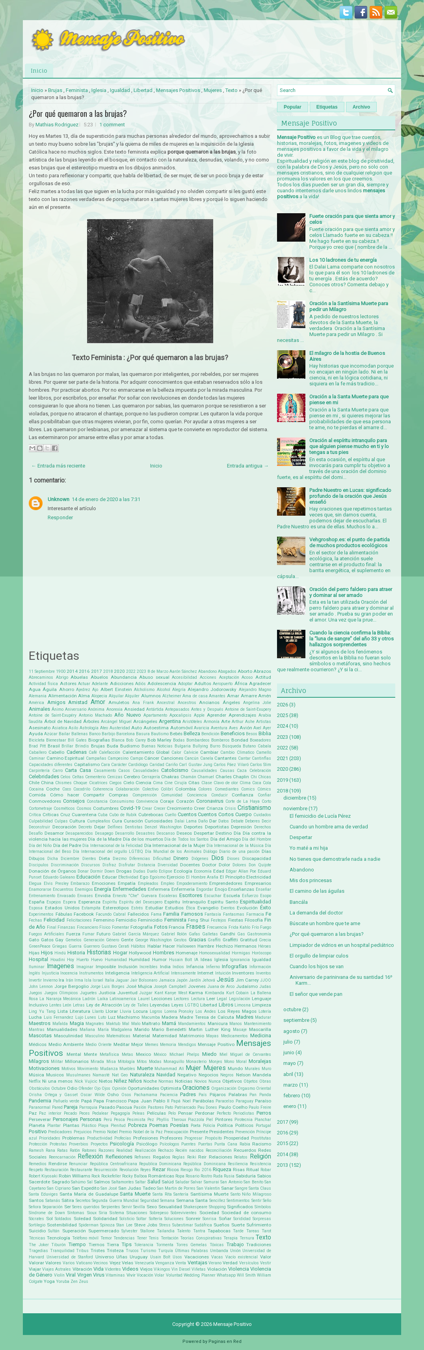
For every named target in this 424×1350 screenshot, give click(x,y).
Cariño (172, 764)
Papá (86, 1101)
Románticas (161, 1176)
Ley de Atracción (104, 1005)
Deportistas (217, 827)
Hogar (120, 953)
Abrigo (62, 677)
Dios (217, 858)
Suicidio (37, 1231)
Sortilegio (37, 1225)
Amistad (77, 702)
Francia (176, 927)
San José (108, 1188)
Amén (264, 695)
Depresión (241, 827)
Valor (265, 1257)
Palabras (238, 1094)
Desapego (104, 833)
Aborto (245, 671)
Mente (90, 1054)
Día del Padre (67, 845)
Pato (169, 1107)
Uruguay (139, 1257)
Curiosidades (159, 821)
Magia (77, 1023)
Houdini (57, 959)
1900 (60, 671)
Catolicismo (174, 770)
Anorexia (114, 709)
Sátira (67, 1200)
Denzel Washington (163, 827)
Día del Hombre (256, 839)
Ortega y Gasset (61, 1094)
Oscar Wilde (92, 1094)
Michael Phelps (184, 1054)
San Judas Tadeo (136, 1188)
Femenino (103, 920)
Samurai (211, 1182)
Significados (240, 1206)
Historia (76, 953)
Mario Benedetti (169, 1029)
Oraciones (196, 1087)
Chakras (170, 776)
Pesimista (136, 1119)
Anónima (96, 709)
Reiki (191, 1157)
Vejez (115, 1263)
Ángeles (231, 702)
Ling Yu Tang (42, 1011)
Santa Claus (260, 1188)
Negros (227, 1075)
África (240, 683)
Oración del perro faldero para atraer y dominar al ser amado (350, 592)
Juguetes (88, 992)
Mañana (87, 1029)
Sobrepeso (159, 1212)
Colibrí (167, 789)
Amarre (249, 695)
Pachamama (145, 1094)
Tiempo (77, 1244)
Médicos (37, 1044)
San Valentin (208, 1188)
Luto (102, 1017)
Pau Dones (207, 1107)
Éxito (265, 908)
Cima (158, 782)
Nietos (105, 1081)
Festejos (218, 920)
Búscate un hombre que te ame (325, 923)
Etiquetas (327, 107)
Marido (141, 1029)
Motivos (68, 1068)
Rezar (159, 1169)
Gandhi (227, 934)
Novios (200, 1081)
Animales (39, 709)
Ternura (247, 1238)
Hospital (38, 959)
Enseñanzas (241, 889)
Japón (182, 980)
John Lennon (41, 986)
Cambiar (209, 752)
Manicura (218, 1023)
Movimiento (87, 1068)
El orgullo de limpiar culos (319, 956)
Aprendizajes (242, 715)
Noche (150, 1081)
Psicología (122, 1144)
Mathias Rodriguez (56, 125)
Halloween (186, 946)
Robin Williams (74, 1176)
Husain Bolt (180, 959)
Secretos (83, 1200)
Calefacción (109, 752)
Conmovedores (45, 801)
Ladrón (88, 998)
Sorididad (242, 1218)
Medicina (260, 1035)
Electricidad (258, 877)
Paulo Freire (260, 1107)
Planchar (263, 1119)
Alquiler (132, 695)
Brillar (67, 746)
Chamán (188, 776)
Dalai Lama (186, 821)
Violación (217, 1269)
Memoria (168, 1044)
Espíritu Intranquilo (184, 902)
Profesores (171, 1138)
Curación (133, 821)
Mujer (193, 1068)
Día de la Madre (104, 839)
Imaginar (84, 966)
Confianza (242, 795)
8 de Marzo (157, 671)
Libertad (143, 90)
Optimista (170, 1088)
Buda (112, 746)
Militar (57, 1061)
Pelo (172, 1113)
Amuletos (118, 702)
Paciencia (169, 1094)
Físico (104, 927)
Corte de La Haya (242, 801)
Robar (265, 1169)
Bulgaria (183, 746)
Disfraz (109, 864)
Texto (231, 90)
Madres (244, 1017)
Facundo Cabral (111, 914)
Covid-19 (130, 808)
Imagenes (60, 966)
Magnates (95, 1023)
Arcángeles (145, 721)
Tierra (113, 1244)
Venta (180, 1263)
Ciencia (143, 782)
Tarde (238, 1231)
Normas (165, 1081)
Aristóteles (192, 721)
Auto (136, 727)
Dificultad (162, 858)
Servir (127, 1206)
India (165, 966)
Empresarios (258, 883)
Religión (260, 1156)
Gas (241, 934)
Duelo (152, 871)
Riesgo (186, 1169)
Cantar (244, 758)
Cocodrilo (81, 789)
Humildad (139, 959)
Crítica (35, 814)
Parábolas (203, 1101)
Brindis (82, 746)
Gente (127, 940)
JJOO (265, 980)
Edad (218, 871)
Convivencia (147, 801)
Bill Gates (77, 740)
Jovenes (197, 986)
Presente (199, 1131)
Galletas (210, 934)
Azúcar (51, 733)
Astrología (89, 727)
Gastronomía (259, 934)
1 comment (112, 125)
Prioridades (49, 1138)
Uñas (121, 1257)
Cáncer (151, 758)
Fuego (265, 927)
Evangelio (207, 908)
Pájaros (218, 1094)
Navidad (165, 1075)
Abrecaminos (41, 677)
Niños (135, 1081)
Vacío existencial (241, 1257)
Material (141, 1035)
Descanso (165, 833)
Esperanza (89, 902)
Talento (183, 1231)
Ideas (206, 959)
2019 (282, 780)
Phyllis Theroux (171, 1119)
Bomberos (220, 740)
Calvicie (191, 752)
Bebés (176, 733)
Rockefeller (111, 1176)
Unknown (58, 499)
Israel (98, 980)
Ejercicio (175, 877)
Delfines (115, 827)
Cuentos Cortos (216, 814)
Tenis (154, 1238)
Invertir (35, 980)
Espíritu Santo (223, 902)
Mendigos (187, 1044)
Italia (109, 980)
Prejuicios (83, 1131)
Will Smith (246, 1275)
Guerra (75, 946)
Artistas (263, 721)
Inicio (39, 70)
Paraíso (263, 1101)
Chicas (264, 776)
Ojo (97, 1088)
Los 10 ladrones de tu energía (343, 260)
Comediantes (227, 789)
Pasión (140, 1107)
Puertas (205, 1144)
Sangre (241, 1188)
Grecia (265, 940)
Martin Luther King (209, 1029)
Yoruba (62, 1281)
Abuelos (99, 677)
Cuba (103, 814)
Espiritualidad (255, 902)
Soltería (155, 1218)
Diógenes (200, 858)
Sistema (117, 1212)
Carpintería (39, 770)
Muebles (127, 1068)
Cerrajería (150, 776)
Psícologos (169, 1144)
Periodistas (243, 1113)
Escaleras (168, 895)
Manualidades (62, 1029)
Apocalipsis (180, 715)
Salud (153, 1182)
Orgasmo (246, 1088)
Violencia (238, 1269)
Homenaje (186, 953)
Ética (190, 908)
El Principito (232, 877)
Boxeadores (260, 740)
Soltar (141, 1218)
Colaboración (127, 789)
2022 (131, 671)
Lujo (79, 1017)
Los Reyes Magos (237, 1011)
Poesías (179, 1125)
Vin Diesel (180, 1269)
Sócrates (36, 1218)
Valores (53, 1263)
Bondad (239, 740)
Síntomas (75, 1212)
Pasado (107, 1107)
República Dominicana (204, 1163)
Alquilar (116, 695)
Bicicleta (37, 740)
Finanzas (66, 927)
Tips (127, 1244)
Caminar (37, 758)
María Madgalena (115, 1029)
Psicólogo (146, 1144)
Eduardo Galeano (59, 877)
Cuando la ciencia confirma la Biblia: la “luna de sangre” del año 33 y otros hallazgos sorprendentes (351, 639)
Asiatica (59, 727)
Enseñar (263, 889)
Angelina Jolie (257, 702)
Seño (267, 1200)
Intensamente (183, 973)
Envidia (103, 895)
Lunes (90, 1017)
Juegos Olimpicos (61, 992)
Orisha (35, 1094)
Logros (156, 1011)
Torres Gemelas (191, 1244)
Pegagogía (120, 1113)
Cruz (65, 814)
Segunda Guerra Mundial (115, 1200)
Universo (104, 1257)
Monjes (215, 1061)
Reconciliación (219, 1150)
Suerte (238, 1225)
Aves (233, 727)
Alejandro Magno (255, 689)
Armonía (211, 721)
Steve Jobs (145, 1225)
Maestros (39, 1023)
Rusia (229, 1176)
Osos (126, 1094)
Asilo (73, 727)
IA (196, 959)
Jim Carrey (247, 980)
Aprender (216, 715)
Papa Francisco (109, 1101)
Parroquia (88, 1107)
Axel (257, 727)
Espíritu (109, 902)
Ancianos (209, 702)
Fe (268, 914)
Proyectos (99, 1144)
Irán (69, 980)
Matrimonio (191, 1035)
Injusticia (50, 973)
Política (225, 1125)
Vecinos (100, 1263)
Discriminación (65, 864)
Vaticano (84, 1263)
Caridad (156, 764)
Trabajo (235, 1244)
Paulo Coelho (233, 1107)
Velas (127, 1263)
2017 (96, 671)
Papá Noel (181, 1101)
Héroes (264, 946)
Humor (159, 959)
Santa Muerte (135, 1194)
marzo (290, 1085)
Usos (177, 1257)
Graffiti (214, 940)
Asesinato (39, 727)
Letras (79, 1005)
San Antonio (231, 1182)
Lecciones (161, 998)
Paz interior (50, 1113)
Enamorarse (40, 889)
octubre (292, 1009)
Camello (263, 752)
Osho (113, 1094)
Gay (59, 940)
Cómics (264, 789)
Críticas (51, 814)
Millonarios (77, 1061)
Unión (235, 1250)
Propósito (213, 1138)
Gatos (47, 940)
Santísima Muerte (209, 1194)
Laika (102, 998)
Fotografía (141, 927)
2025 (282, 715)
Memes (151, 1044)
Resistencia (260, 1163)
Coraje (167, 801)
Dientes (89, 858)
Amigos (56, 702)
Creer (199, 808)
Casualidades (146, 770)
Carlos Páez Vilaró (231, 764)
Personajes (65, 1119)
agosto (291, 1031)
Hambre (205, 946)
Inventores (243, 973)
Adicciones (122, 683)
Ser (67, 1206)
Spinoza (107, 1225)
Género (112, 940)
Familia (171, 914)
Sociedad (209, 1212)
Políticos (244, 1125)
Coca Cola (261, 782)
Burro (215, 746)
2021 (282, 758)
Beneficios (233, 733)
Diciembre (70, 858)
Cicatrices (98, 782)
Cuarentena (84, 814)
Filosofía (254, 920)
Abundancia (124, 677)
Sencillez (217, 1200)
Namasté (101, 1075)
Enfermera (159, 889)
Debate (237, 821)
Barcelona (125, 733)
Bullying (200, 746)
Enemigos (84, 889)
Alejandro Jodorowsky (212, 689)
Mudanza (109, 1068)
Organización (223, 1088)
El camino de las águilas (317, 891)
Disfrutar (127, 864)
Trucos (132, 1250)
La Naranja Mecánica (60, 998)
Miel (223, 1054)
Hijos (47, 953)
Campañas (96, 758)
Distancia (146, 864)
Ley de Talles (135, 1005)
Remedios (37, 1163)
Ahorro (66, 689)
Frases (195, 926)
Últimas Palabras (191, 1250)
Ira (61, 980)
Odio (72, 1088)
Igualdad (120, 90)
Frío (255, 927)
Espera (69, 902)
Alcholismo (144, 689)
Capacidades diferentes (51, 764)
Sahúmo (78, 1182)
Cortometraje (40, 808)
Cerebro (132, 776)
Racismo (261, 1144)
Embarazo (80, 883)
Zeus (83, 1281)
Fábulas (64, 914)
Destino (224, 833)
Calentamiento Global (146, 752)
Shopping (217, 1206)
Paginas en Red (225, 1341)
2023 (141, 671)
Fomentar (120, 927)
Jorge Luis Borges (107, 986)
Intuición (223, 973)
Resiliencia (238, 1163)
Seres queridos (86, 1206)
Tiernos (96, 1244)
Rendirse (57, 1163)
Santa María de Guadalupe (89, 1194)
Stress (165, 1225)
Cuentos (187, 814)
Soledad (82, 1218)
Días (266, 851)
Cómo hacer (64, 795)
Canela (206, 758)
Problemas (73, 1138)
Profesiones (145, 1138)
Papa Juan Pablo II (148, 1101)
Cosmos (83, 808)
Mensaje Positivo (216, 1044)
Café (93, 752)
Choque (80, 782)
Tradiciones (258, 1244)
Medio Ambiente (66, 1044)
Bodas (179, 740)
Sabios (264, 1176)
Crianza (214, 808)
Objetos (251, 1081)
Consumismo (122, 801)
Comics (248, 789)
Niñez (120, 1081)
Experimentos (41, 914)
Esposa (36, 908)
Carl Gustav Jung (195, 764)
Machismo (128, 1017)
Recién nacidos (189, 1150)
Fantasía (213, 914)
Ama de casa (194, 695)
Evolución (247, 908)
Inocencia (69, 973)
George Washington (153, 940)
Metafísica (109, 1054)
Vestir (265, 1263)
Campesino (118, 758)
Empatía (127, 883)
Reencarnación (62, 1157)
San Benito (253, 1182)
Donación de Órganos (52, 871)
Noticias (183, 1081)
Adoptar (185, 683)
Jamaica (167, 980)
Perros (264, 1113)
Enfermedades (129, 889)
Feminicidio (150, 920)
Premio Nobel (105, 1131)
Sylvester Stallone (137, 1231)
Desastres (145, 833)
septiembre (296, 1020)
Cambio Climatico (237, 752)
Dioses (233, 858)
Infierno (213, 966)
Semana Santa (192, 1200)
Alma (84, 695)
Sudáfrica (203, 1225)
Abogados (227, 671)
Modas (155, 1061)
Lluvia (125, 1011)
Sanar (227, 1188)
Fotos (160, 927)
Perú (108, 1119)
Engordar (204, 889)
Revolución (129, 1169)
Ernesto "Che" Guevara (134, 895)
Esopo (265, 895)
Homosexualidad (214, 953)
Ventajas (197, 1263)
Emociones (103, 883)
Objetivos (232, 1081)
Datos (223, 821)
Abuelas (79, 677)
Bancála (299, 902)
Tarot (266, 1231)
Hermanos (245, 946)
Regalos (161, 1157)
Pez (150, 1119)
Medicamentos (234, 1035)
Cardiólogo (138, 764)
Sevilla (139, 1206)
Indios (178, 966)
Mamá (169, 1023)
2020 (119, 671)
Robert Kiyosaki (43, 1176)
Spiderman (89, 1225)
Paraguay (244, 1101)
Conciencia (197, 795)
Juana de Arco (221, 986)
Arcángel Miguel (116, 721)
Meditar (121, 1044)
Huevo (96, 959)
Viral (71, 1275)
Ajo (95, 689)
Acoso (247, 677)
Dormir (96, 871)
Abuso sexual (154, 677)
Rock (95, 1176)
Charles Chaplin (232, 776)
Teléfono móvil (85, 1238)
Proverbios (78, 1144)
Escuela (231, 895)
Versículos (249, 1263)
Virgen (84, 1275)
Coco (66, 789)
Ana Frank (143, 702)
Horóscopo (261, 953)
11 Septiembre (42, 671)
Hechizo (224, 946)
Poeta (196, 1125)
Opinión (119, 1088)
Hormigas (241, 953)
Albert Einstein (116, 689)
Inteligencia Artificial (150, 973)
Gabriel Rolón (174, 934)
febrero (291, 1095)
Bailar (64, 733)
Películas (156, 1113)
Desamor (54, 833)
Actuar (84, 683)
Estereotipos (116, 908)
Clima (245, 782)
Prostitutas (261, 1138)
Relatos (240, 1157)
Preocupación (176, 1131)
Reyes (145, 1169)
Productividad (99, 1138)
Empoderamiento (192, 883)
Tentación (170, 1238)
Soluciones (174, 1218)
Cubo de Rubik (123, 814)
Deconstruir (39, 827)
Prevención (245, 1131)
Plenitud (118, 1125)
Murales (252, 1068)
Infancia (195, 966)
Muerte (145, 1068)
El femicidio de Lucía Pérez (320, 816)
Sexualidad (170, 1206)
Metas (127, 1054)
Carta (71, 770)
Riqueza (222, 1169)
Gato (34, 940)
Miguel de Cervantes (250, 1054)
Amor (98, 702)
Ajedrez (83, 689)
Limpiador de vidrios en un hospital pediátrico (342, 945)
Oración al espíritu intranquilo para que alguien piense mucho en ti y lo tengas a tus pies (349, 446)
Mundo (235, 1068)
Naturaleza (142, 1075)
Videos (130, 1269)
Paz (33, 1113)
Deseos (184, 833)
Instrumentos (91, 973)
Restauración (57, 1169)
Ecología (183, 871)
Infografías (234, 966)
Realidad (124, 1150)
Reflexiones (119, 1157)
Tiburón (58, 1244)
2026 (282, 705)
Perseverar (40, 1119)
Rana (50, 1150)
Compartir (93, 795)
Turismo (148, 1250)
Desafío (36, 833)
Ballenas (79, 733)
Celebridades (44, 776)
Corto (266, 801)
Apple (199, 715)
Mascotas (40, 1035)
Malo (135, 1023)
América (36, 702)
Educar (109, 877)
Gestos (180, 940)
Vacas (217, 1257)
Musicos (55, 1075)
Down (109, 871)
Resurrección (105, 1169)
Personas (90, 1119)
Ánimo (57, 709)
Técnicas (37, 1238)
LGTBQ (192, 1005)
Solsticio (126, 1218)
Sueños (221, 1225)
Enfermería (183, 889)
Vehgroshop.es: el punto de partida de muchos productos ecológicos (349, 542)
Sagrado (61, 1182)
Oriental (263, 1088)
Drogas (124, 871)
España (37, 902)
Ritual (252, 1169)
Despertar (204, 833)
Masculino (94, 1035)
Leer (210, 998)
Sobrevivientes (184, 1212)
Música (36, 1075)
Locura (140, 1011)
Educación (88, 877)
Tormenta (164, 1244)
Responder (60, 517)
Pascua (124, 1107)
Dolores (239, 864)
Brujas (55, 90)
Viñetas (199, 1269)
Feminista (77, 90)
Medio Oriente (99, 1044)
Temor (106, 1238)
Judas (265, 986)
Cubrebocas (150, 814)
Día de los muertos (143, 839)
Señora (35, 1206)
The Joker (39, 1244)
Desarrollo (124, 833)
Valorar (36, 1263)
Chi (254, 776)
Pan (253, 1094)
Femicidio (126, 920)
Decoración (64, 827)
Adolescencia (161, 683)
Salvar (196, 1182)
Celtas (78, 776)
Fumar (88, 934)
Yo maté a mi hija (309, 848)
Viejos (146, 1269)
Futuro (103, 934)
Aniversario (75, 709)
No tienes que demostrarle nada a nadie (335, 859)
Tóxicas (217, 1244)
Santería (180, 1194)
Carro (57, 770)
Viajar (35, 1269)
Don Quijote (260, 864)
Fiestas (235, 920)
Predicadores (60, 1131)
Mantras (37, 1029)
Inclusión (128, 966)
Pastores (156, 1107)
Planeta (37, 1125)
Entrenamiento (42, 895)
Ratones (89, 1150)
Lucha (35, 1017)
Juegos (35, 992)
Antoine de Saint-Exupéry (52, 715)
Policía (209, 1125)
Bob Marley (159, 740)
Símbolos (263, 1206)
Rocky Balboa (134, 1176)
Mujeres (213, 90)
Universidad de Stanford (69, 1257)
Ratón (75, 1150)
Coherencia (103, 789)
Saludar (182, 1182)
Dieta (104, 858)
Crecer (160, 808)
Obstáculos (39, 1088)
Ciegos (115, 782)
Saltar (140, 1182)
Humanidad (116, 959)
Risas (239, 1169)
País (203, 1094)
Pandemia (40, 1101)
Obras (265, 1081)
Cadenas (77, 752)
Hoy (70, 959)
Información (260, 966)
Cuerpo (243, 814)
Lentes (55, 1005)
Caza (242, 770)
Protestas (58, 1144)
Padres (188, 1094)
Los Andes (205, 1011)
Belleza (192, 733)
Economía (203, 871)
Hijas (34, 953)
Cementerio (95, 776)
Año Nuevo (127, 715)
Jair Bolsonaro (143, 980)
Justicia (107, 992)
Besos (251, 733)
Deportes (193, 827)
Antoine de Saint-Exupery (248, 709)
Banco (94, 733)
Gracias (197, 940)
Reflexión (90, 1156)
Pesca (119, 1119)
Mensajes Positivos (178, 90)
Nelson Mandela (253, 1075)
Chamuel (205, 776)
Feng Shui (198, 920)
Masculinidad (68, 1035)
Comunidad (171, 795)
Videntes (113, 1269)
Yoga (49, 1281)
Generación (94, 940)
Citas (193, 782)
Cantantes (225, 758)
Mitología (126, 1061)
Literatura (80, 1011)
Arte (225, 721)
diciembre (294, 798)
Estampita (91, 908)
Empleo (167, 883)
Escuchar (212, 895)
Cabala (264, 746)
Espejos (53, 902)
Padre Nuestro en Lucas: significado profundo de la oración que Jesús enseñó (350, 496)
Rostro (206, 1176)
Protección (38, 1144)
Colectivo (150, 789)
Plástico (89, 1125)
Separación (53, 1206)
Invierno (50, 980)
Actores (68, 683)
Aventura (219, 727)
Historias (99, 952)
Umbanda (219, 1250)
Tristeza (115, 1250)
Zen (74, 1281)
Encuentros (63, 889)
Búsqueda (231, 746)
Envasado (66, 895)
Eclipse (165, 871)
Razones (106, 1150)
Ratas (62, 1150)
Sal (90, 1182)
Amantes (217, 695)
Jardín (195, 980)
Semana (167, 1200)
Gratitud (248, 940)
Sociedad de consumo (246, 1212)
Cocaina (36, 789)
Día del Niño (40, 845)
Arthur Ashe (243, 721)
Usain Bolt (160, 1257)
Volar (159, 1275)
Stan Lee (124, 1225)
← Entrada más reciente (58, 466)
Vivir (131, 1275)
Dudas (139, 871)
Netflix (35, 1081)
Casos (124, 770)
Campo (136, 758)
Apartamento (155, 715)
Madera (170, 1017)
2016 (84, 671)
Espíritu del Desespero (140, 902)
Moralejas (260, 1061)
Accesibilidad (184, 677)
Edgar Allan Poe (241, 871)
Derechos (262, 827)
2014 (72, 671)
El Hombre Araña (202, 877)
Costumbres (106, 808)
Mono (229, 1061)
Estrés (137, 908)
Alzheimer (171, 695)
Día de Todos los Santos (186, 839)
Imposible (106, 966)
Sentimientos (238, 1200)
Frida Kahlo (239, 927)
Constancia (97, 801)
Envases (85, 895)
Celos (65, 776)
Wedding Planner (199, 1275)
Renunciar (78, 1163)
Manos (235, 1023)
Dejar (99, 827)
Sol (49, 1218)
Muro (266, 1068)
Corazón (185, 801)
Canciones (172, 758)
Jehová (208, 980)
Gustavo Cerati (115, 946)
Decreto (85, 827)
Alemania (37, 695)
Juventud (127, 992)
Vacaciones (196, 1257)
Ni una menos (57, 1081)
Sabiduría (246, 1176)
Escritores (190, 895)
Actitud (263, 677)
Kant (158, 992)
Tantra (199, 1231)
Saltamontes (123, 1182)
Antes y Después (207, 709)
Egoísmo (158, 877)
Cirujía (180, 782)
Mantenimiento (257, 1023)
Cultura (77, 821)
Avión (246, 727)
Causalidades (204, 770)
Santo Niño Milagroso (251, 1194)
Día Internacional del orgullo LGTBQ (108, 851)
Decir (266, 821)
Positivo (38, 1131)
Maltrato (151, 1023)
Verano (214, 1263)
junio (288, 1052)
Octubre (58, 1088)
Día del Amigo (225, 839)
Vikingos (162, 1269)
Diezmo (119, 858)
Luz (111, 1017)
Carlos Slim (260, 764)
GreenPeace (39, 946)
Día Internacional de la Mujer (174, 845)
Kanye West (176, 992)
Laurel (144, 998)
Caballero (37, 752)
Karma (196, 992)
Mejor (137, 1044)
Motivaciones (44, 1068)
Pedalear (100, 1113)
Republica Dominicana (160, 1163)
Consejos (74, 801)
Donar (83, 871)
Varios (69, 1263)
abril (288, 1074)
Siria (103, 1212)
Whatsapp (226, 1275)
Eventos (228, 908)
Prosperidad (236, 1138)
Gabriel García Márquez (135, 934)
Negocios (208, 1075)
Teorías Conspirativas (200, 1238)
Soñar (225, 1218)
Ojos (106, 1088)
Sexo (152, 1206)
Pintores (223, 1119)
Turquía (165, 1250)
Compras (118, 795)
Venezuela (144, 1263)
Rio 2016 (202, 1169)
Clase (206, 782)
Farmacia (255, 914)
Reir (202, 1157)
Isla (87, 980)
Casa (85, 770)
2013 (282, 1165)
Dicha (52, 858)
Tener (142, 1238)
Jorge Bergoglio (71, 986)
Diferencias (139, 858)
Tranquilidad (62, 1250)
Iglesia (98, 90)
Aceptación (229, 677)
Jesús (225, 979)
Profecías (122, 1138)
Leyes (177, 1005)
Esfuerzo (250, 895)
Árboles (91, 721)
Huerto (82, 959)
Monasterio (196, 1061)
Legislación (239, 998)
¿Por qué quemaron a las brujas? (78, 113)
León (67, 1005)
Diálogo (210, 851)
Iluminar (37, 966)
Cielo (128, 782)
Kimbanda (214, 992)
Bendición (210, 733)
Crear (147, 808)
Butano (249, 746)
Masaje (240, 1029)
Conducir (219, 795)
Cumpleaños (98, 821)
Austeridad (120, 727)
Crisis (230, 808)
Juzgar (145, 992)
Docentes (190, 864)
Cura (117, 821)
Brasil (54, 746)
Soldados (63, 1218)
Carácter (119, 764)
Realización (145, 1150)
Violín (59, 1275)
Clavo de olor (226, 782)
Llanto (98, 1011)
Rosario (192, 1176)
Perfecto (224, 1113)
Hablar (154, 946)
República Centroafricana (113, 1163)
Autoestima (156, 727)
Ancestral (166, 702)
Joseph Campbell (170, 986)
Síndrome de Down (47, 1212)
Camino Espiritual (65, 758)
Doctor (209, 864)
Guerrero (92, 946)
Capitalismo (87, 764)
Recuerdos (245, 1150)
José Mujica (139, 986)
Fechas (35, 920)
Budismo (129, 746)
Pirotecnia (243, 1119)
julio (288, 1042)
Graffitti (230, 940)
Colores (205, 789)
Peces (84, 1113)
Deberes (252, 821)
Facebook (84, 914)
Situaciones (136, 1212)
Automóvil (181, 727)
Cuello (170, 814)
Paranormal (39, 1107)
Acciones (208, 677)
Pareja (71, 1107)
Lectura (198, 998)
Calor (176, 752)
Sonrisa (209, 1218)
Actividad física (43, 683)
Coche (53, 789)
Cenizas (115, 776)
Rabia (245, 1144)
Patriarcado (185, 1107)
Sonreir (193, 1218)
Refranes (142, 1157)
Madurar (263, 1017)
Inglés (34, 973)
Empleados (148, 883)
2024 (282, 726)
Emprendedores (225, 883)
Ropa (179, 1176)
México (160, 1054)
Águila (50, 689)
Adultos (202, 683)
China (47, 782)
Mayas (212, 1035)
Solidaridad (105, 1218)
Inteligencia (117, 973)
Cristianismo (254, 807)
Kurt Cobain (237, 992)
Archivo (361, 107)
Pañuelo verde (66, 1101)
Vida (98, 1269)
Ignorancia (240, 959)
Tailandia (166, 1231)
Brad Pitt (37, 746)
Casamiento (105, 770)
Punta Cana (225, 1144)
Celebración (260, 770)
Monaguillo (174, 1061)
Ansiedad (134, 709)
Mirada (97, 1061)
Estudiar (154, 908)
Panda (265, 1094)
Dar (213, 821)
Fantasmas (233, 914)
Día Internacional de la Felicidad (112, 845)
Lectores (181, 998)
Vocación (145, 1275)
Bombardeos (198, 740)
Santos (36, 1200)
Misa (111, 1061)
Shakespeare (195, 1206)
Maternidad (164, 1035)
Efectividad (128, 877)
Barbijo (108, 733)
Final (51, 927)
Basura (143, 733)
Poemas (158, 1125)
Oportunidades (143, 1088)
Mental (74, 1054)
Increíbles (148, 966)
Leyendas (160, 1005)
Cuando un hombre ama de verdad (329, 827)
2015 (282, 1143)
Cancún (191, 758)
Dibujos (37, 858)
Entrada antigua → (248, 466)
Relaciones (220, 1157)
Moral (241, 1061)
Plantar (54, 1125)
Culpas (61, 821)
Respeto (36, 1169)
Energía (102, 889)
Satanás (52, 1200)
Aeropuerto (222, 683)
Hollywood (140, 953)
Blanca (118, 740)
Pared (57, 1107)
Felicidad (54, 920)
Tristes (98, 1250)
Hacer (169, 946)
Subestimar (182, 1225)
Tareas (252, 1231)
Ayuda (36, 733)
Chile (34, 782)
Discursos (90, 864)
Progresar (193, 1138)
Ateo (104, 727)
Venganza (164, 1263)
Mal (125, 1023)
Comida (37, 795)
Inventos (263, 973)
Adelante (100, 683)
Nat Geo (120, 1075)
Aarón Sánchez (183, 671)
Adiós (140, 683)
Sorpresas (262, 1218)
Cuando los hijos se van (317, 966)
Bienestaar (56, 740)
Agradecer (260, 683)
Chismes (63, 782)
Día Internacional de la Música (235, 845)
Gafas (194, 934)
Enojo (221, 889)
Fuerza (73, 934)
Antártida (155, 709)
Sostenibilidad (62, 1225)
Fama (156, 914)
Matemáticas (118, 1035)
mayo (289, 1063)
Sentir (256, 1200)
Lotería (264, 1011)
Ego (144, 877)
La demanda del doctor (316, 913)
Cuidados (262, 814)
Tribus (82, 1250)
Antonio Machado (95, 715)
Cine (168, 782)
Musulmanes (78, 1075)
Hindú (60, 953)
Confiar (264, 795)
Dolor (224, 864)
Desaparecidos (79, 833)
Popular (292, 107)
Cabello (56, 752)
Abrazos (262, 671)
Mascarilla (260, 1029)
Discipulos (38, 864)
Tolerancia (143, 1244)
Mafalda (60, 1023)
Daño (203, 821)
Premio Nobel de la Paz (141, 1131)
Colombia (185, 789)
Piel (209, 1119)
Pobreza (137, 1125)
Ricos (173, 1169)
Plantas (71, 1125)
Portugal (263, 1125)
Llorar (112, 1011)
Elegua (35, 883)
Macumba (150, 1017)
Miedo (209, 1054)
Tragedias (38, 1250)
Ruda (218, 1176)
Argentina (170, 721)
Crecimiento (179, 808)
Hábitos (138, 946)
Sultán (54, 1231)
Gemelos (73, 940)
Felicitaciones (79, 920)
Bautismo (160, 733)
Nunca (214, 1081)
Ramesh (36, 1150)
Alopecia (99, 695)
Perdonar (204, 1113)
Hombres (163, 953)
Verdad (230, 1263)
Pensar (185, 1113)
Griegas (59, 946)
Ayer (267, 727)
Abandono (207, 671)
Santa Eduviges (43, 1194)
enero (289, 1106)
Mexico (143, 1054)
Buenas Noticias (157, 746)
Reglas (178, 1157)
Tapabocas (219, 1231)
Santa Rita (162, 1194)
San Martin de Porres (176, 1188)
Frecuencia (217, 927)
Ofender (85, 1088)
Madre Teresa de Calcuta (207, 1017)
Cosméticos (64, 808)
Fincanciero (87, 927)
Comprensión (144, 795)
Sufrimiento (258, 1225)
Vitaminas (115, 1275)
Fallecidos (138, 914)
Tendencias (124, 1238)
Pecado (70, 1113)
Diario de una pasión (239, 851)
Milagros (39, 1061)
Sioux (92, 1212)
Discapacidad (256, 858)
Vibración (82, 1269)
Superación (74, 1231)
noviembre (295, 808)
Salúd (168, 1182)
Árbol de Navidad (63, 721)
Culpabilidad (41, 821)
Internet (205, 973)
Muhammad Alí (169, 1068)
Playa (103, 1125)
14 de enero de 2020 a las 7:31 (106, 499)
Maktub (113, 1023)
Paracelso (225, 1101)
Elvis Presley (56, 883)
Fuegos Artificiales (46, 934)
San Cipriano (59, 1188)
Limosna (242, 1005)
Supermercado (103, 1231)
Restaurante (81, 1169)
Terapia (230, 1238)
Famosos (192, 914)
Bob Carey (135, 740)
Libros (226, 1005)
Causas (227, 770)
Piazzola (196, 1119)
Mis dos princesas (311, 880)
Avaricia (201, 727)
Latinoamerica (123, 998)
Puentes (188, 1144)
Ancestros (187, 702)
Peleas (138, 1113)
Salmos (102, 1182)
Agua (35, 689)
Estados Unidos (62, 908)
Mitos (142, 1061)
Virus (98, 1275)
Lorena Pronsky (179, 1011)
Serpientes (110, 1206)
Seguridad (149, 1200)
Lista (63, 1011)
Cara (105, 764)
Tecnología (58, 1238)
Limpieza (261, 1005)
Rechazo (165, 1150)
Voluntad (174, 1275)
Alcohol (163, 689)
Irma (78, 980)
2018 (108, 671)
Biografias (99, 740)
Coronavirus (209, 801)
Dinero (180, 858)
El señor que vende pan (316, 994)
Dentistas (134, 827)
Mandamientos (192, 1023)
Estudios (174, 908)
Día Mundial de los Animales (173, 851)
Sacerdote (39, 1182)
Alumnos (151, 695)
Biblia (264, 733)
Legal (222, 998)
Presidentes (221, 1131)
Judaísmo (247, 986)
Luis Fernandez (59, 1017)
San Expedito (85, 1188)
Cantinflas (261, 758)
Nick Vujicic (85, 1081)
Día (237, 833)
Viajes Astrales (56, 1269)
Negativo (186, 1075)
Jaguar (122, 980)
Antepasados (177, 709)
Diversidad (168, 864)
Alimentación (62, 695)
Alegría (179, 689)
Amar (233, 695)
